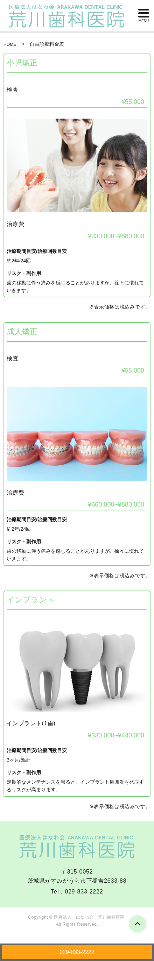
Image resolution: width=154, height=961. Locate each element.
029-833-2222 (76, 952)
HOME (10, 44)
